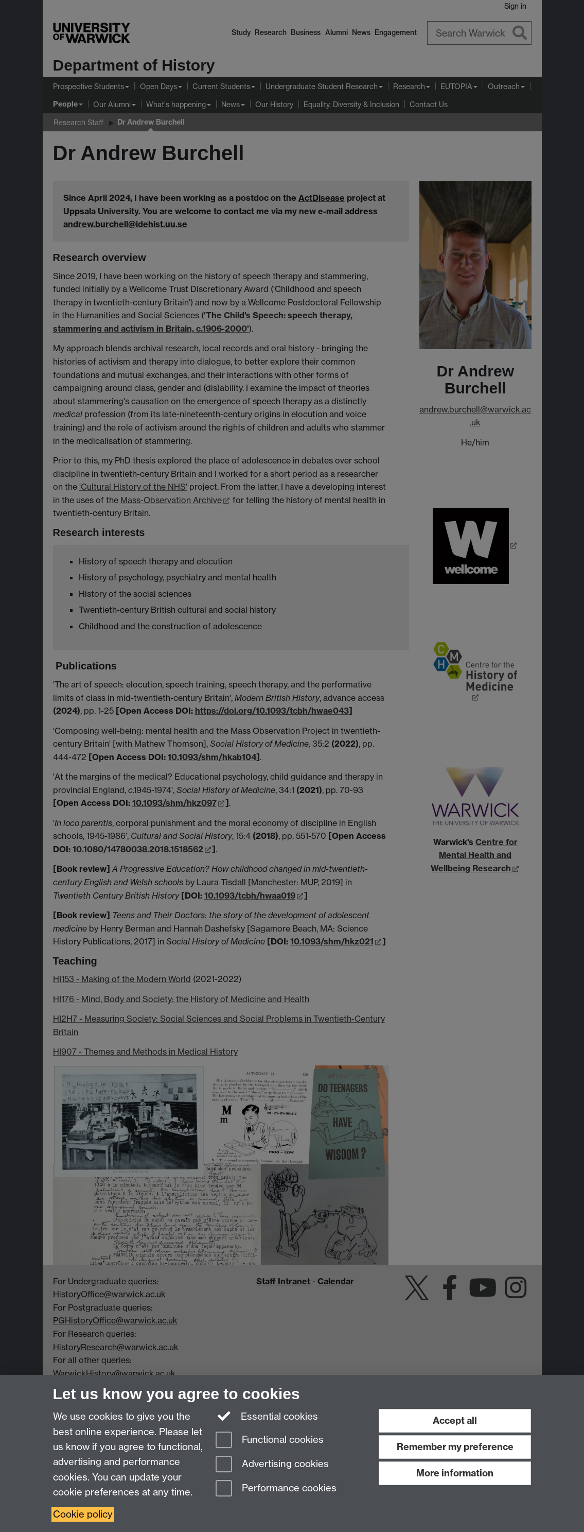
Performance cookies (276, 1489)
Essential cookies (267, 1415)
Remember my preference (455, 1447)
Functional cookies (270, 1440)
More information (454, 1473)
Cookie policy (83, 1514)
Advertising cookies (272, 1464)
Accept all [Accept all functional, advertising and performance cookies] (455, 1420)
